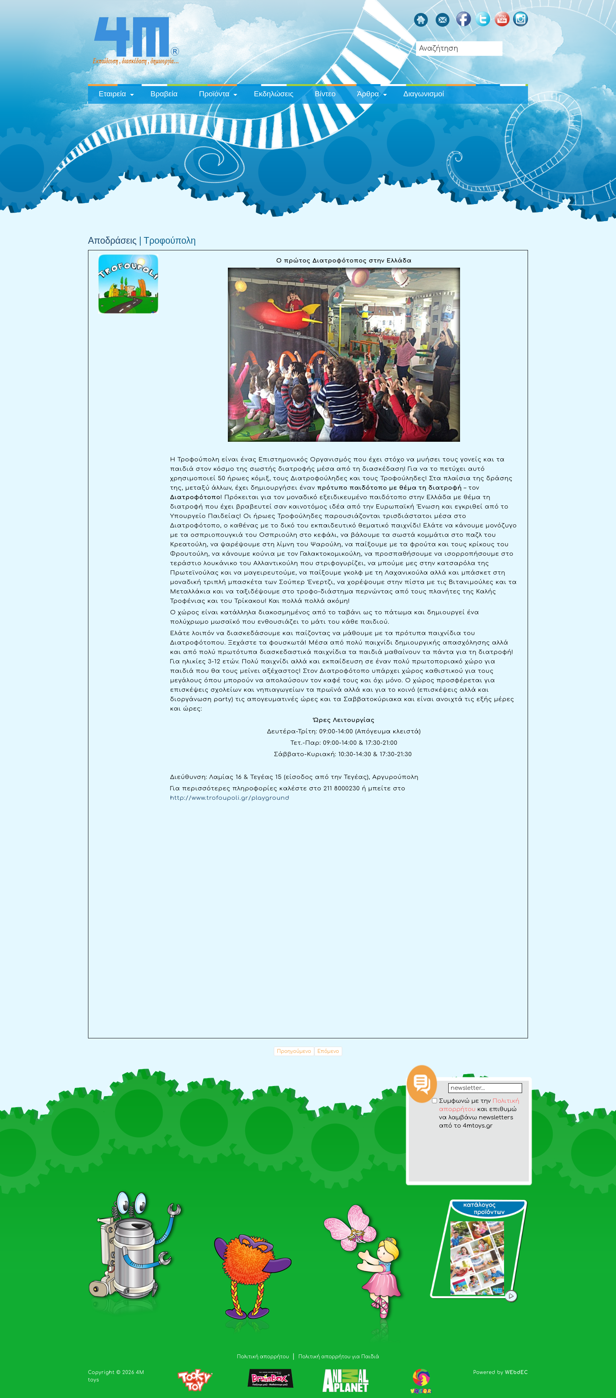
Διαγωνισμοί (423, 94)
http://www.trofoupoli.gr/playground (230, 798)
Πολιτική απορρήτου (263, 1356)
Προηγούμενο (294, 1051)
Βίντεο (325, 94)
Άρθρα (368, 94)
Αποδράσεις (112, 240)
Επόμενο (328, 1051)
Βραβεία (164, 94)
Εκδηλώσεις (273, 94)
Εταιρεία (112, 94)
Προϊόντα (214, 94)
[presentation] (469, 1145)
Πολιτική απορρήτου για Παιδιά (339, 1356)
